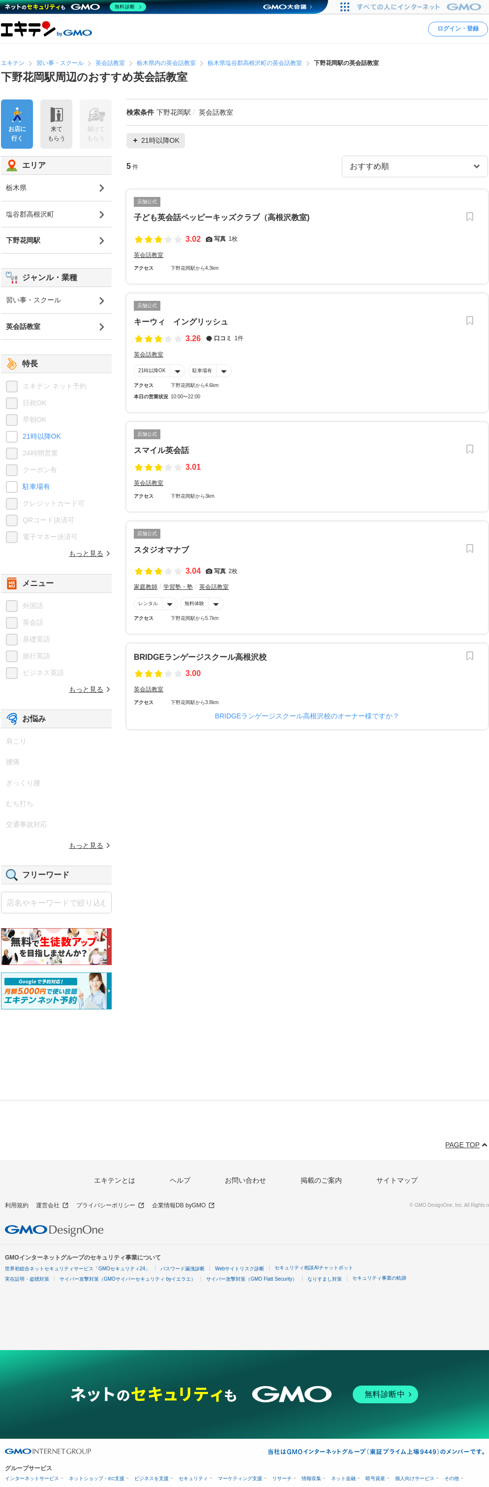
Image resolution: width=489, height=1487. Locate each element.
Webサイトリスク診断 (239, 1268)
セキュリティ (193, 1478)
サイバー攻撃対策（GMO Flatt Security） (251, 1279)
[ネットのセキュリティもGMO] (75, 7)
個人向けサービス (414, 1478)
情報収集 (311, 1478)
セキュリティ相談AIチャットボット (314, 1267)
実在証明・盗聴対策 (27, 1279)
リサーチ (282, 1478)
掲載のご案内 (321, 1180)
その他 (451, 1478)
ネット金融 (343, 1478)
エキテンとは (114, 1180)
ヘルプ (180, 1180)
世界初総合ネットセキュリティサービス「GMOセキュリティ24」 (77, 1268)
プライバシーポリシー (110, 1205)
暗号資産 (375, 1478)
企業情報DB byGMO (183, 1205)
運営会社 (52, 1205)
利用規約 (17, 1205)
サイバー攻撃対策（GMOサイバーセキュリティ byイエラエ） (128, 1279)
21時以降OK (152, 370)
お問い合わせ (245, 1180)
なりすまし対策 (324, 1279)
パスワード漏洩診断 (182, 1268)
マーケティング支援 (240, 1478)
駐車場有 (202, 370)
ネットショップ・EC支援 (96, 1478)
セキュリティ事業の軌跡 (379, 1278)
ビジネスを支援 (151, 1478)
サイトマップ (397, 1180)
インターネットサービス (32, 1478)
